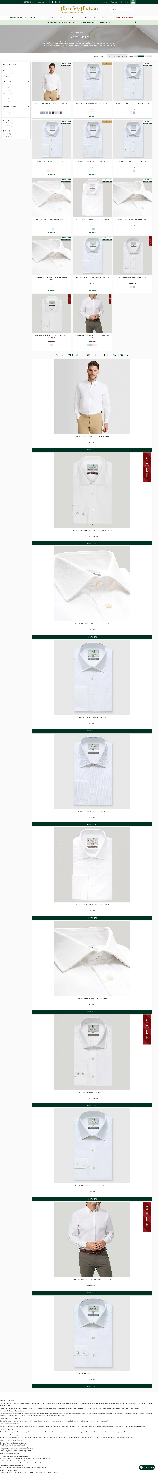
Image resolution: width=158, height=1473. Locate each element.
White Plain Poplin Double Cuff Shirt (51, 162)
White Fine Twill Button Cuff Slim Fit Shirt (133, 104)
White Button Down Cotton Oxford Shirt (51, 104)
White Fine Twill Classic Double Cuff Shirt (51, 221)
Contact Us (40, 2)
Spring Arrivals (24, 18)
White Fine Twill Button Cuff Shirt (132, 162)
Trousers (81, 18)
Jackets (68, 18)
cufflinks (74, 1431)
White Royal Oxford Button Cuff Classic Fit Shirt (51, 337)
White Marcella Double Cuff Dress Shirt (92, 104)
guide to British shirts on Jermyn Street (127, 1412)
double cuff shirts (120, 1431)
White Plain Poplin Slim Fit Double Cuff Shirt (92, 279)
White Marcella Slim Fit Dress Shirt (92, 162)
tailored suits (46, 1431)
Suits (58, 18)
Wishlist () (115, 2)
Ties (49, 18)
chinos (53, 1436)
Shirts (40, 18)
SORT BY (103, 56)
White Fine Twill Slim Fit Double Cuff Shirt (92, 221)
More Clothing (97, 18)
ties (68, 1431)
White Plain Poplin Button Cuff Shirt (132, 220)
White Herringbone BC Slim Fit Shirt (133, 278)
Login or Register (102, 2)
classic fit (11, 1425)
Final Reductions (133, 18)
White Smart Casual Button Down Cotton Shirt (92, 337)
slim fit (40, 1425)
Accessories (114, 18)
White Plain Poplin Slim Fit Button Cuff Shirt (51, 279)
